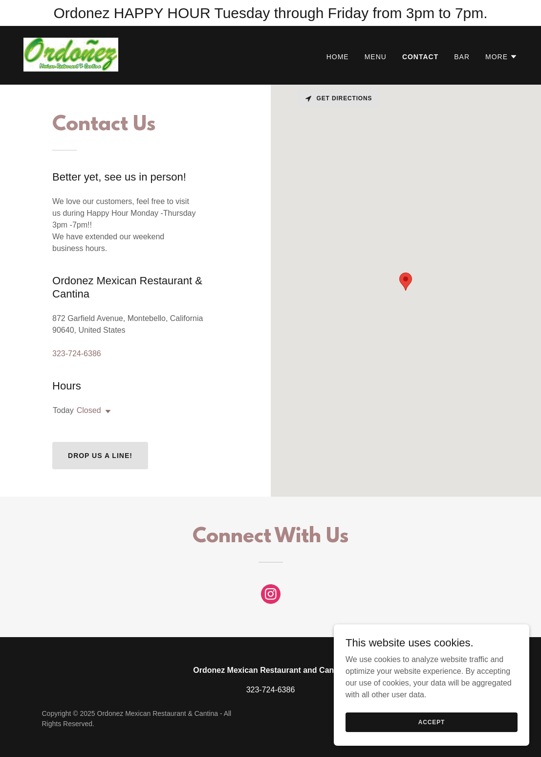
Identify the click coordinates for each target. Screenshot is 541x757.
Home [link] (337, 57)
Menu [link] (376, 57)
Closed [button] (89, 410)
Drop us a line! (100, 455)
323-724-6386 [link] (76, 353)
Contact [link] (420, 57)
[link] (70, 54)
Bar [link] (462, 57)
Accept (431, 721)
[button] (501, 57)
